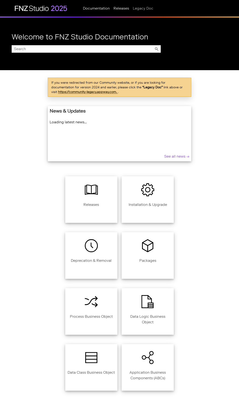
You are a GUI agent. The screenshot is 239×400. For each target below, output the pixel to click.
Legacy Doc (143, 8)
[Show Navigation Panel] (6, 8)
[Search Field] (86, 49)
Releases (121, 8)
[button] (156, 49)
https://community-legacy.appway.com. (88, 92)
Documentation (96, 8)
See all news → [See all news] (176, 156)
